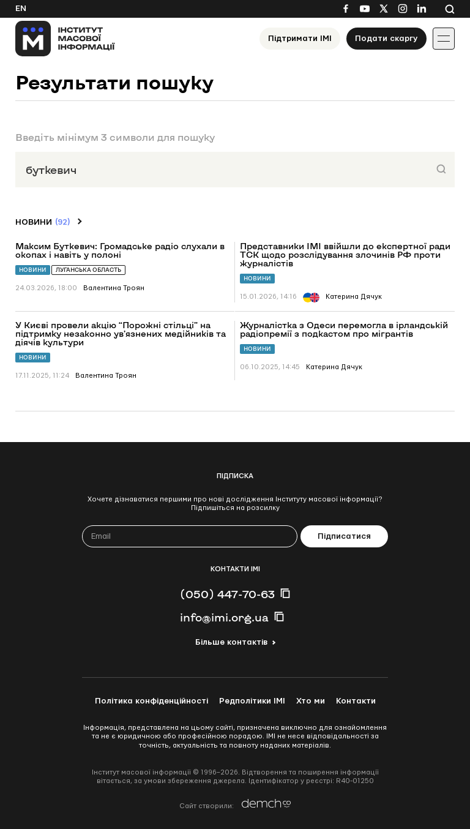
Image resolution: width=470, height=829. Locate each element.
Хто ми (310, 701)
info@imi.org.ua (224, 617)
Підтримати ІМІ (300, 38)
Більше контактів (231, 642)
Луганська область (88, 269)
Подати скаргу (386, 38)
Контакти (356, 701)
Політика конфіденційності (151, 701)
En (20, 8)
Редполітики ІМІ (252, 701)
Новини (33, 269)
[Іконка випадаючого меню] (444, 39)
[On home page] (65, 38)
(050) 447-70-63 (227, 593)
